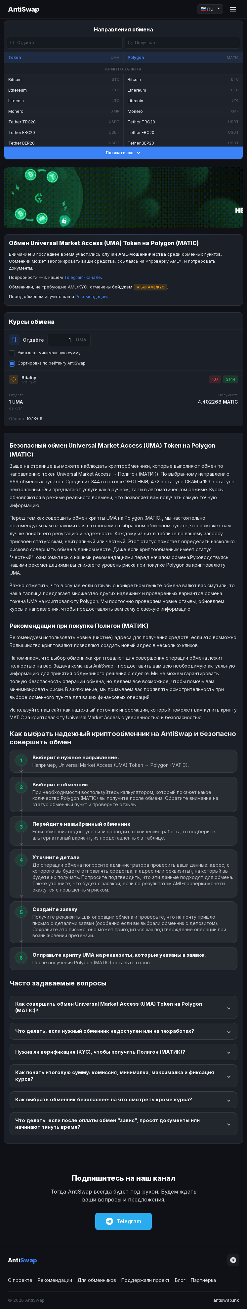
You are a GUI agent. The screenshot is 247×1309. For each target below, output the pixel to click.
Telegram (123, 1221)
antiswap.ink (226, 1300)
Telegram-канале (82, 277)
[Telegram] (233, 1260)
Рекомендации (91, 296)
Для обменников (96, 1280)
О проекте (20, 1280)
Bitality (28, 377)
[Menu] (233, 9)
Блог (180, 1280)
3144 (230, 379)
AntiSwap (23, 9)
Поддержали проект (145, 1280)
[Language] (210, 9)
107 (215, 379)
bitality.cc (29, 382)
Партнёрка (203, 1280)
